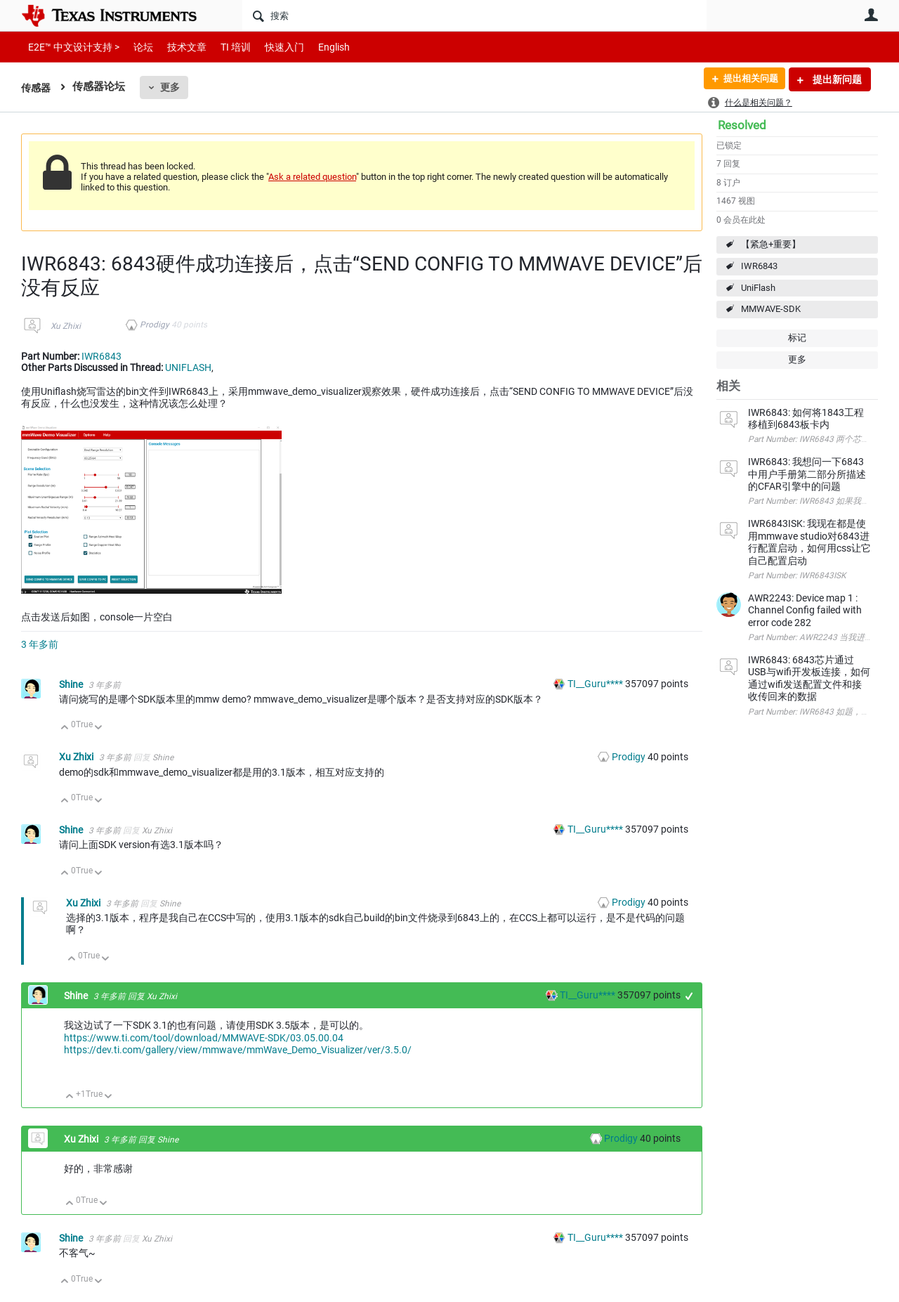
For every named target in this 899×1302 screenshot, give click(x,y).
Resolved (742, 125)
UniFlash (758, 287)
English (317, 46)
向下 (99, 728)
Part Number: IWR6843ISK (797, 575)
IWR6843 (759, 266)
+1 (689, 996)
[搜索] (474, 15)
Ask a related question (312, 176)
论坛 (135, 46)
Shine (72, 684)
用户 (871, 15)
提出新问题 (836, 79)
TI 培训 (223, 46)
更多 (172, 87)
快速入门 (270, 46)
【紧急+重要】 (771, 244)
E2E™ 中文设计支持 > (70, 46)
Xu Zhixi (66, 326)
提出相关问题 (746, 79)
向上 (65, 728)
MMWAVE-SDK (771, 309)
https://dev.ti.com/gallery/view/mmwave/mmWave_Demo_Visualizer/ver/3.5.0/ (238, 1049)
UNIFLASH (188, 367)
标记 (797, 337)
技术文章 (177, 46)
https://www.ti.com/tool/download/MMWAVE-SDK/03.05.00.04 (203, 1037)
